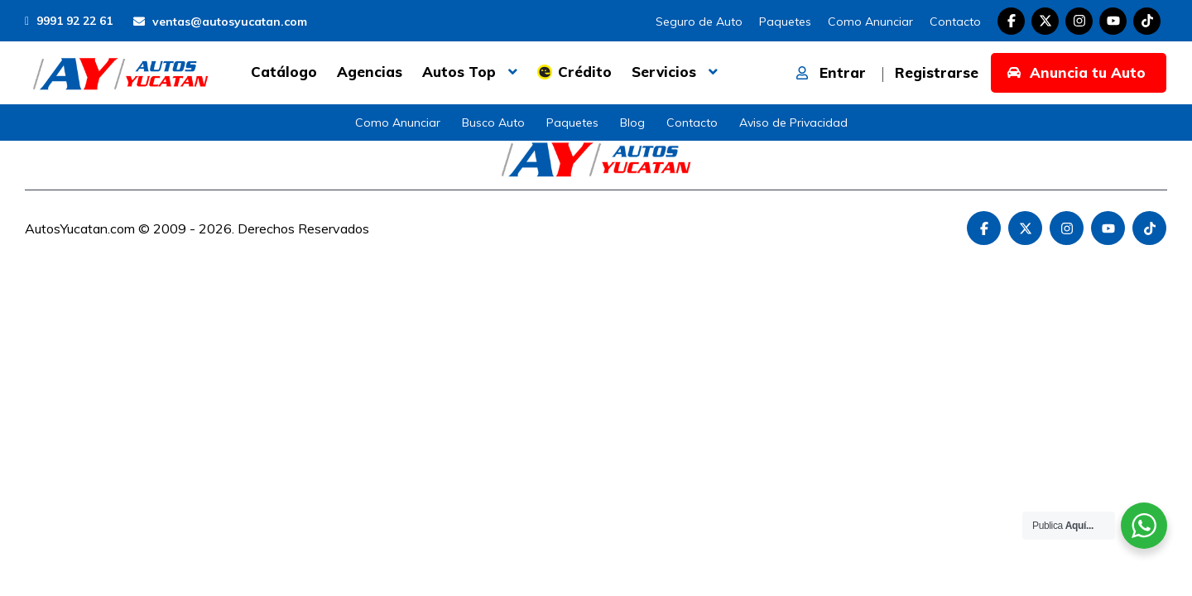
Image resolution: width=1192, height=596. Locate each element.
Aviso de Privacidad (793, 122)
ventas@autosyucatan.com (220, 21)
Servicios (664, 71)
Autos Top (459, 71)
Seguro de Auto (699, 21)
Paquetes (785, 21)
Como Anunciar (870, 21)
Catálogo (284, 71)
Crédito (585, 71)
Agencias (369, 71)
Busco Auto (493, 122)
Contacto (955, 21)
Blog (632, 122)
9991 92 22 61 (69, 20)
